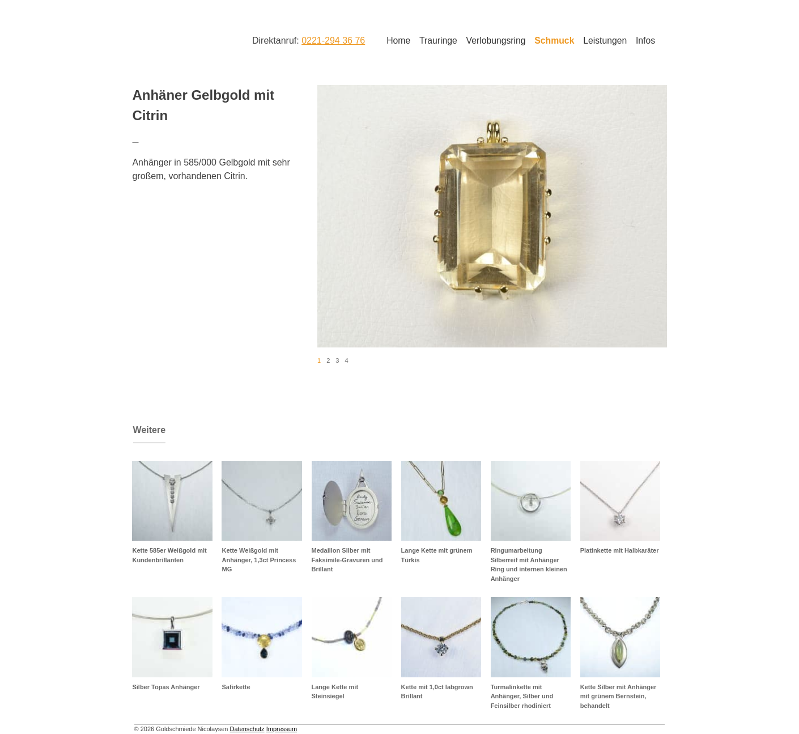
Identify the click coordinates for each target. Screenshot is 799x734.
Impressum (281, 728)
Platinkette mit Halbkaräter (619, 550)
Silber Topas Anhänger (165, 687)
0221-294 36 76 (333, 40)
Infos (645, 40)
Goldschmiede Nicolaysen (177, 39)
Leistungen (605, 40)
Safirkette (236, 687)
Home (398, 40)
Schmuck (554, 40)
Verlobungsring (496, 40)
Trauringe (438, 40)
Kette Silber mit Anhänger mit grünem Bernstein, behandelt (618, 696)
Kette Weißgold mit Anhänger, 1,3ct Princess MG (259, 559)
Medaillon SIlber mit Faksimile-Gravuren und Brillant (347, 559)
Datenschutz (247, 728)
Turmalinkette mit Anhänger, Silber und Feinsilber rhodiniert (522, 696)
